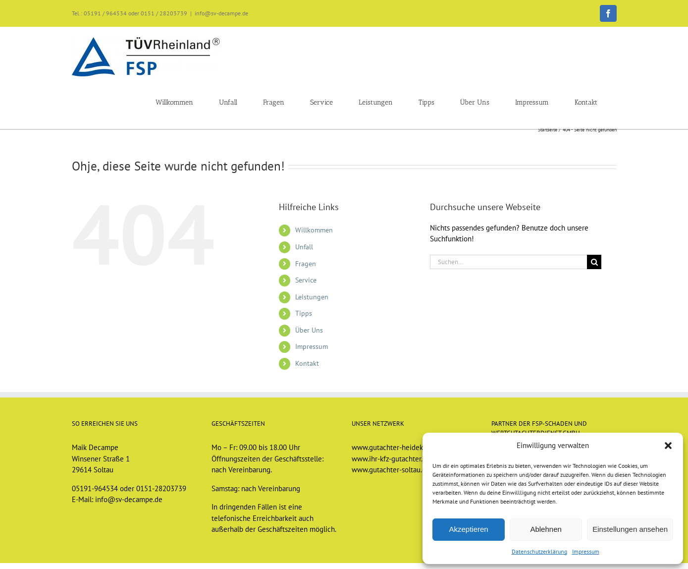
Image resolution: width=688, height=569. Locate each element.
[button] (668, 446)
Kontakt (307, 363)
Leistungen (311, 296)
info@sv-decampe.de (221, 13)
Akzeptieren (468, 529)
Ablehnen (545, 529)
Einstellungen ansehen (630, 529)
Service (306, 280)
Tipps (303, 313)
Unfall (304, 246)
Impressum (585, 551)
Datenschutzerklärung (539, 551)
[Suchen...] (508, 262)
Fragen (305, 263)
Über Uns (309, 330)
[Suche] (594, 262)
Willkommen (314, 230)
